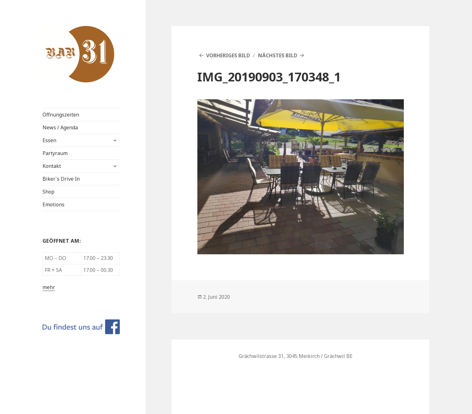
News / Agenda (60, 127)
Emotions (53, 204)
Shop (48, 191)
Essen (49, 140)
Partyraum (55, 153)
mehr (49, 287)
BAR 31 (57, 31)
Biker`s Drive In (61, 178)
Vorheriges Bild (228, 55)
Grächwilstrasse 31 (261, 356)
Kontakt (52, 166)
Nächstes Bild (277, 55)
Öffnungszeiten (61, 114)
